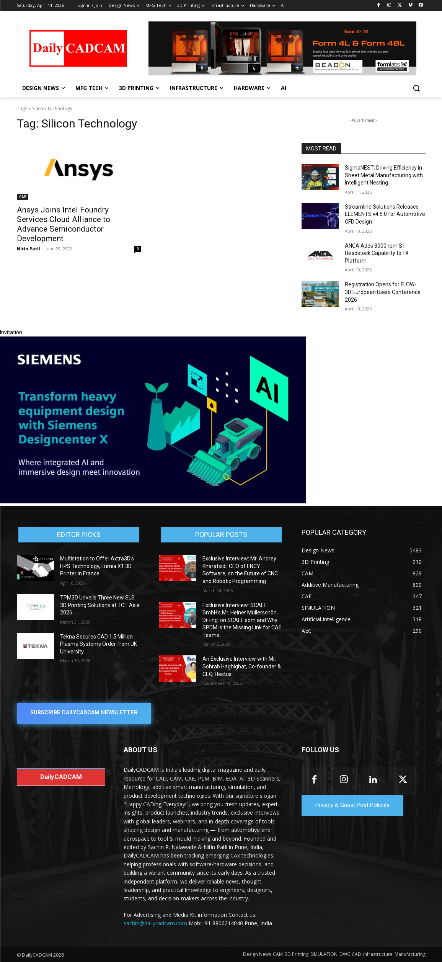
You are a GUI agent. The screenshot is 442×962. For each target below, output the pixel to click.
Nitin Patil (28, 249)
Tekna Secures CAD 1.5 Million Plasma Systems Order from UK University (98, 644)
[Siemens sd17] (153, 501)
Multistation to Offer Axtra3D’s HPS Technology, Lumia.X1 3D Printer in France (97, 566)
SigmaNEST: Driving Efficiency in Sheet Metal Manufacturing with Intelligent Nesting (384, 175)
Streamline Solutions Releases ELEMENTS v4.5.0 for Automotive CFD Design (385, 214)
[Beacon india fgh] (282, 48)
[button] (416, 88)
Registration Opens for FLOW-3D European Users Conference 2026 (383, 291)
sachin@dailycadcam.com (155, 923)
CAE (22, 196)
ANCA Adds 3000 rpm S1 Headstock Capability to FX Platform (377, 253)
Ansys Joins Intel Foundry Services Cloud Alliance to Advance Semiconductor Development (63, 224)
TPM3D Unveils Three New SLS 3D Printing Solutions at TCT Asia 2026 (100, 605)
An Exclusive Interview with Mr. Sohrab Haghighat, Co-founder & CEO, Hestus (241, 666)
